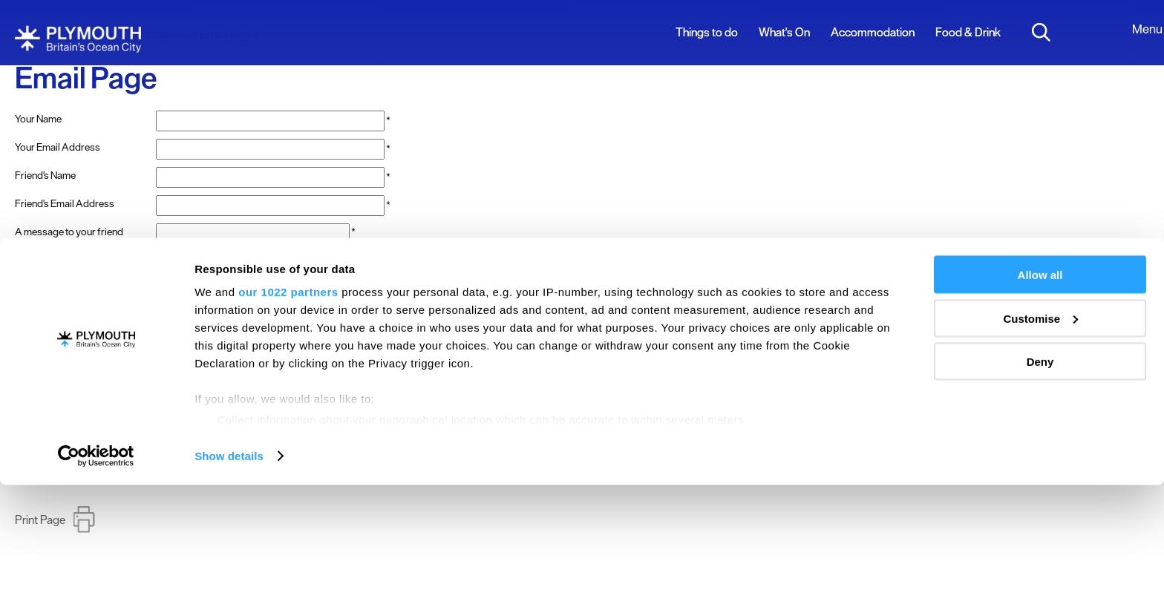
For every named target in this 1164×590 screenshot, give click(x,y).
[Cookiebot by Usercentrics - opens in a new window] (96, 561)
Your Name (38, 118)
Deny (1040, 466)
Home (100, 34)
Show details (229, 560)
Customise (1040, 423)
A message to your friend (69, 231)
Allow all (1040, 379)
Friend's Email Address (64, 203)
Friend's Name (45, 175)
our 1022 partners (288, 396)
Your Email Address (57, 147)
